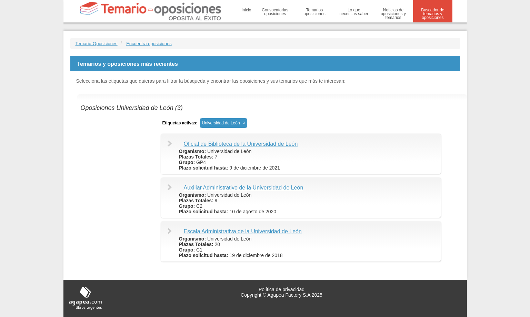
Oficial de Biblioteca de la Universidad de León (241, 144)
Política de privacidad (281, 289)
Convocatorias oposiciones (275, 12)
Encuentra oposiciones (149, 43)
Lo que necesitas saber (353, 12)
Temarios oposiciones (314, 12)
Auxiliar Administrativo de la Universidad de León (243, 188)
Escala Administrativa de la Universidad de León (243, 231)
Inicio (246, 10)
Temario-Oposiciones (97, 43)
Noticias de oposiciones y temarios (393, 14)
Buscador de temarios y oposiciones (432, 14)
